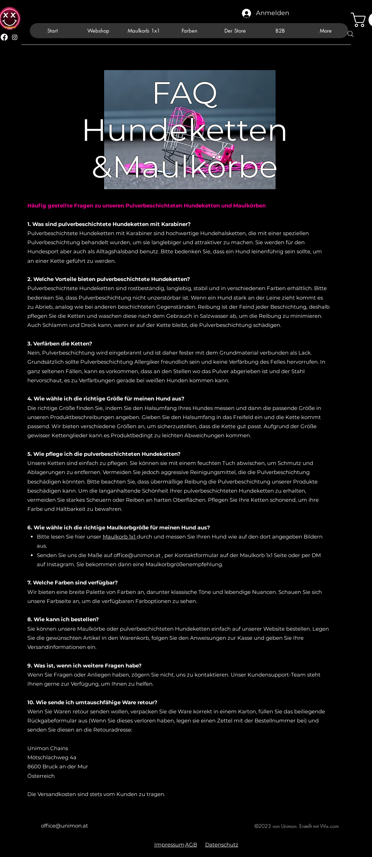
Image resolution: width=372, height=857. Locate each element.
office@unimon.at (137, 555)
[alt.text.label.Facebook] (4, 37)
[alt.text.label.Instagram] (14, 37)
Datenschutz (221, 844)
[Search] (350, 34)
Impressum (169, 844)
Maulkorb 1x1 (120, 536)
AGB (191, 844)
